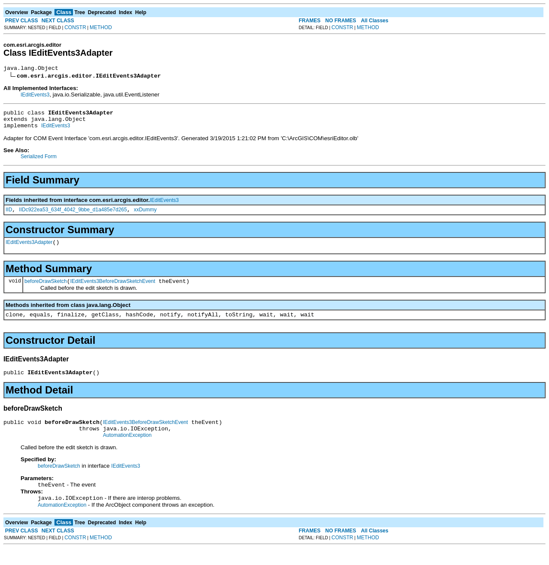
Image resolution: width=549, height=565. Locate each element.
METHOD (101, 27)
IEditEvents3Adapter (29, 250)
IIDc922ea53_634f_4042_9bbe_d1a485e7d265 (73, 216)
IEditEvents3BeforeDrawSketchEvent (112, 290)
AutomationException (127, 451)
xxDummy (145, 216)
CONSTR (75, 27)
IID (9, 216)
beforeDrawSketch (45, 290)
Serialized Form (39, 162)
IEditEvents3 (35, 96)
